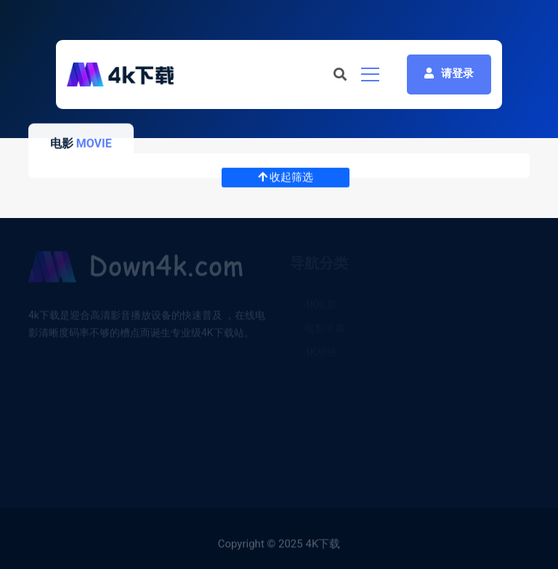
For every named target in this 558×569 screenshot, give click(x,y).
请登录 (449, 73)
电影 (61, 143)
